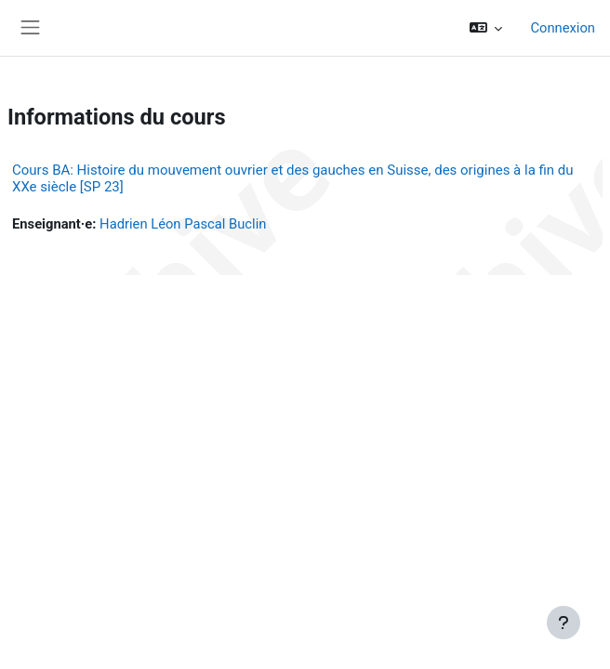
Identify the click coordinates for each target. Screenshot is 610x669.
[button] (486, 28)
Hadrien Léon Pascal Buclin (182, 224)
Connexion (562, 28)
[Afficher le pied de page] (563, 622)
